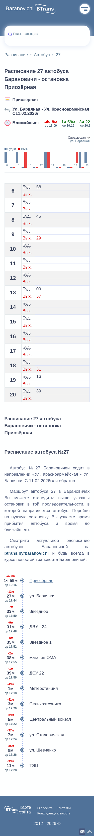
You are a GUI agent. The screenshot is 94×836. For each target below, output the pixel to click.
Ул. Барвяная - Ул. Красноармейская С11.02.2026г (51, 111)
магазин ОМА (30, 657)
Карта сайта (25, 810)
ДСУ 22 (24, 673)
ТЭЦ (21, 766)
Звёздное (26, 611)
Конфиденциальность (53, 813)
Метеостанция (31, 688)
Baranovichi (20, 9)
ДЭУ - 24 (26, 627)
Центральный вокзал (38, 719)
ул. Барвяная (30, 596)
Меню (85, 9)
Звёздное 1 (28, 642)
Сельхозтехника (33, 704)
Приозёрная (25, 99)
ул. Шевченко (30, 750)
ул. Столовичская (34, 735)
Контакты (64, 808)
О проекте (45, 808)
